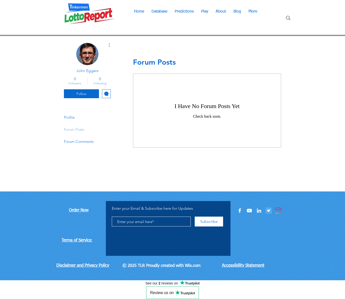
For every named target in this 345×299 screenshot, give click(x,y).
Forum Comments (79, 141)
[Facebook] (240, 210)
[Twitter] (269, 210)
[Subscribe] (209, 221)
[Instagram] (278, 210)
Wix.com (192, 266)
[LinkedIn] (259, 210)
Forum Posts (74, 129)
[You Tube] (249, 210)
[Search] (288, 18)
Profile (69, 117)
